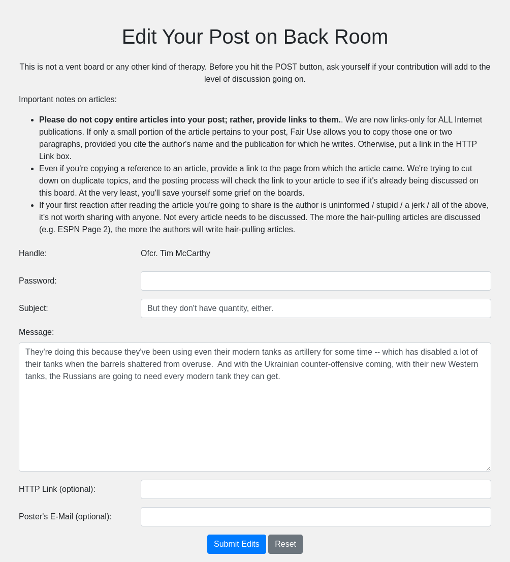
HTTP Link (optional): (57, 489)
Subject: (33, 308)
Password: (38, 280)
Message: (36, 332)
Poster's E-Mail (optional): (65, 516)
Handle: (33, 253)
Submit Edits (237, 544)
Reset (285, 544)
